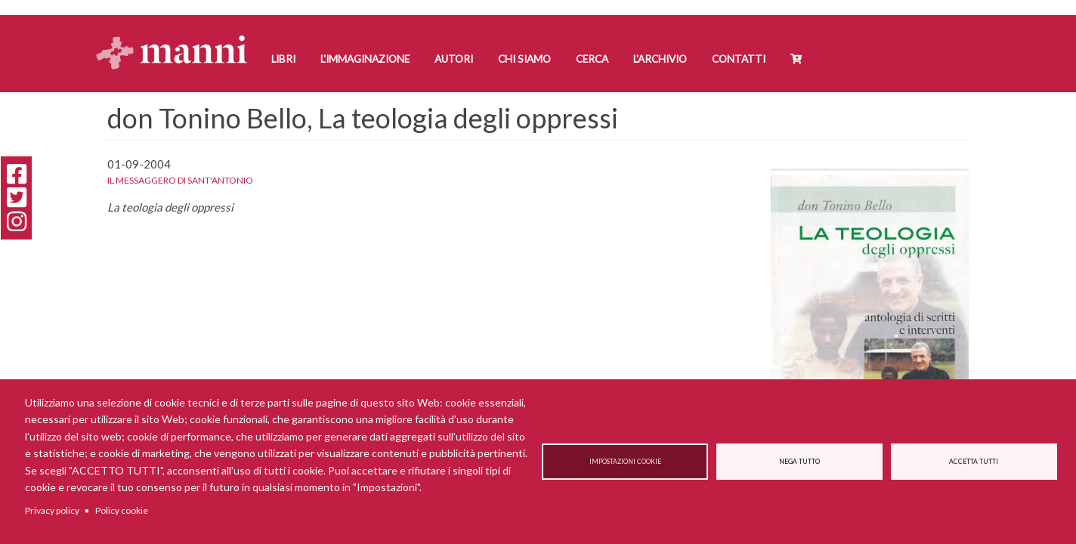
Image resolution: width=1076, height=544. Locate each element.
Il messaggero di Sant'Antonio (180, 180)
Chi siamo (524, 59)
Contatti (738, 59)
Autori (453, 59)
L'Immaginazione (365, 59)
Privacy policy (52, 510)
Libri (283, 59)
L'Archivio (660, 59)
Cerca (592, 59)
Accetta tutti (973, 461)
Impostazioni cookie (625, 461)
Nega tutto (799, 461)
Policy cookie (121, 510)
